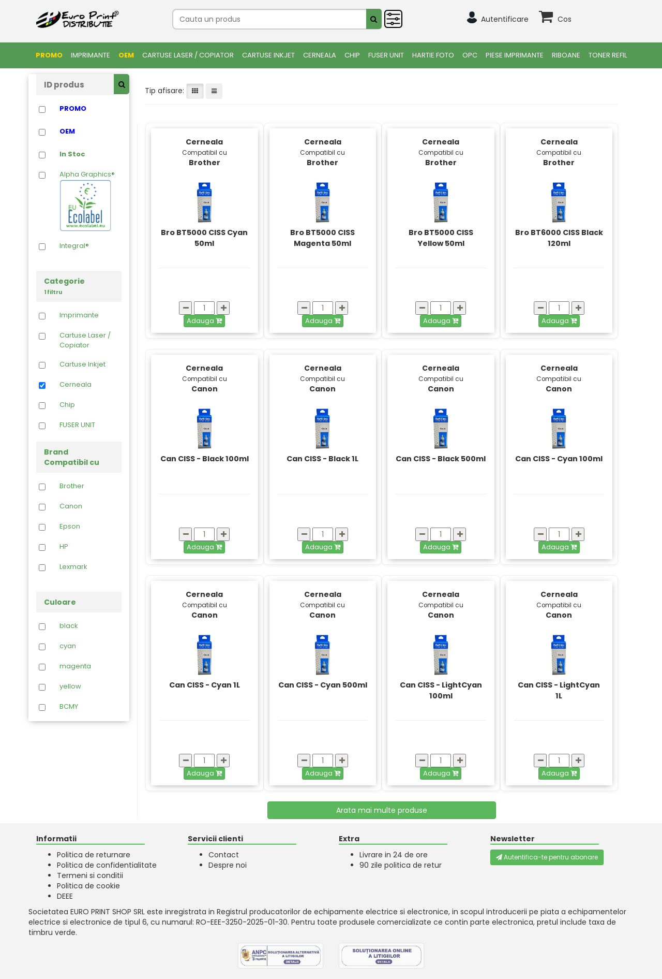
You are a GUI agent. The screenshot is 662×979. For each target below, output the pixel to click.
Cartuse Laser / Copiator (188, 55)
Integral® (74, 246)
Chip (352, 55)
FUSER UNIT (386, 55)
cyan (67, 646)
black (68, 626)
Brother (71, 486)
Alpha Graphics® (87, 200)
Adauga (204, 321)
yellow (70, 686)
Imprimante (90, 55)
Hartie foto (433, 55)
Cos (564, 19)
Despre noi (227, 865)
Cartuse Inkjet (268, 55)
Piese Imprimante (515, 55)
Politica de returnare (93, 855)
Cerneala (319, 55)
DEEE (65, 896)
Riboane (566, 55)
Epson (69, 526)
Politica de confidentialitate (107, 865)
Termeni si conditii (90, 875)
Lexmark (73, 567)
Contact (223, 855)
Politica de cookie (88, 886)
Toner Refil (608, 55)
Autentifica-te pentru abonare (547, 857)
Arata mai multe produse (381, 810)
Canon (70, 506)
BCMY (68, 706)
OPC (469, 55)
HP (63, 546)
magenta (75, 666)
